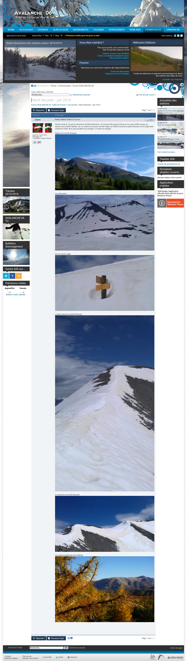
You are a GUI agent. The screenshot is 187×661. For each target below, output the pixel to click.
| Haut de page (176, 648)
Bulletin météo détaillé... (16, 294)
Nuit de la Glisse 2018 (167, 125)
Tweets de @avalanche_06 (168, 164)
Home (53, 86)
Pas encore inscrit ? (147, 95)
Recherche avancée (81, 95)
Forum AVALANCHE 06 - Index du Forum (48, 105)
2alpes (38, 120)
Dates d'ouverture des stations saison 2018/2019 (171, 112)
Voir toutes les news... (166, 152)
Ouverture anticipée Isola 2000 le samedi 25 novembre (170, 140)
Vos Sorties (72, 105)
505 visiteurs (166, 36)
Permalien (77, 119)
